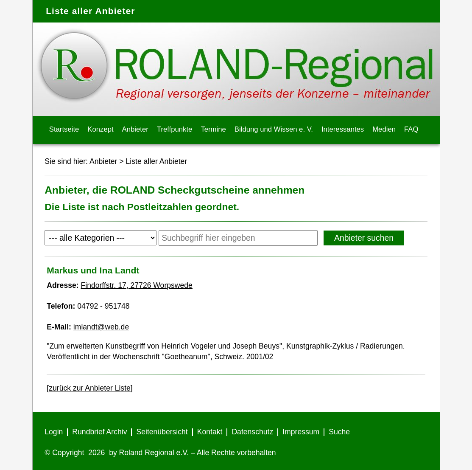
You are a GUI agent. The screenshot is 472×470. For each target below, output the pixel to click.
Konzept (100, 129)
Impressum (300, 432)
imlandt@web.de (101, 327)
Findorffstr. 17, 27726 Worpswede (137, 285)
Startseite (64, 129)
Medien (384, 129)
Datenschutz (252, 432)
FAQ (411, 129)
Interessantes (342, 129)
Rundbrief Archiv (99, 432)
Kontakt (210, 432)
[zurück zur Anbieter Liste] (89, 388)
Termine (213, 129)
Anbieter (135, 129)
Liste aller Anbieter (156, 161)
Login (54, 432)
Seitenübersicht (161, 432)
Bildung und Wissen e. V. (274, 129)
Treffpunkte (175, 129)
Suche (339, 432)
